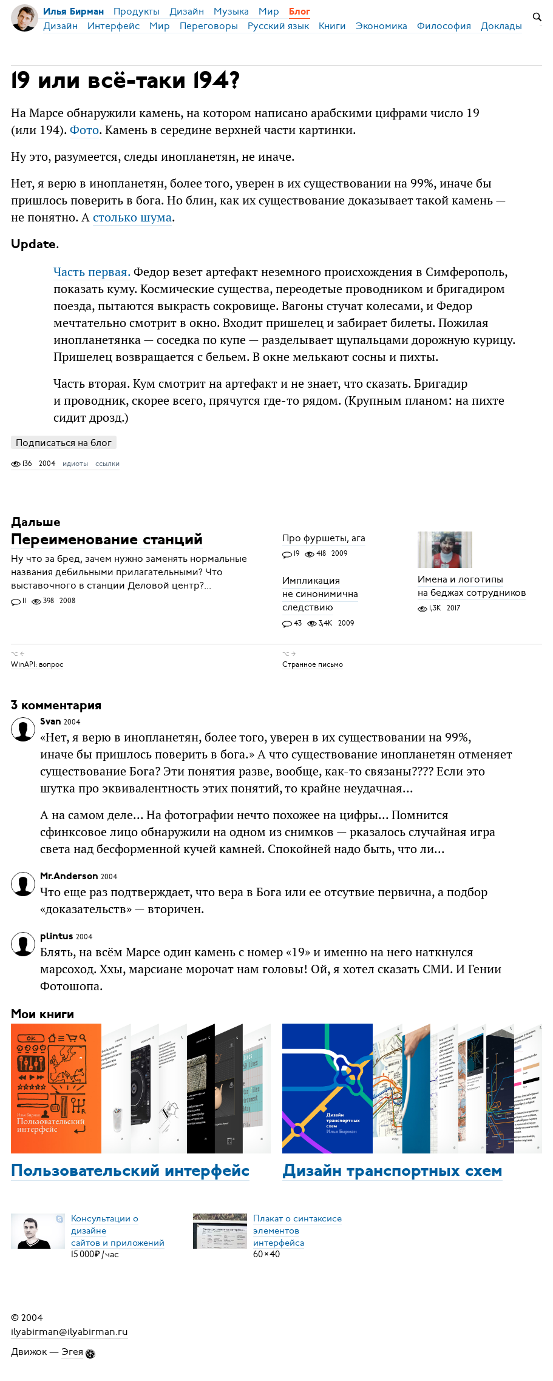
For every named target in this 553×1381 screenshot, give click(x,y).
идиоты (75, 463)
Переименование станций (107, 540)
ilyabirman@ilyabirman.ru (69, 1331)
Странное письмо (312, 664)
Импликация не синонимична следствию (320, 595)
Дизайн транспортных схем (392, 1171)
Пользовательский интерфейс (130, 1171)
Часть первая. (92, 271)
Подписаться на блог (64, 442)
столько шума (132, 217)
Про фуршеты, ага (323, 538)
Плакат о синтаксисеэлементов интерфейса (297, 1230)
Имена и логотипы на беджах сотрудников (472, 586)
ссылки (107, 463)
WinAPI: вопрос (37, 664)
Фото (84, 129)
